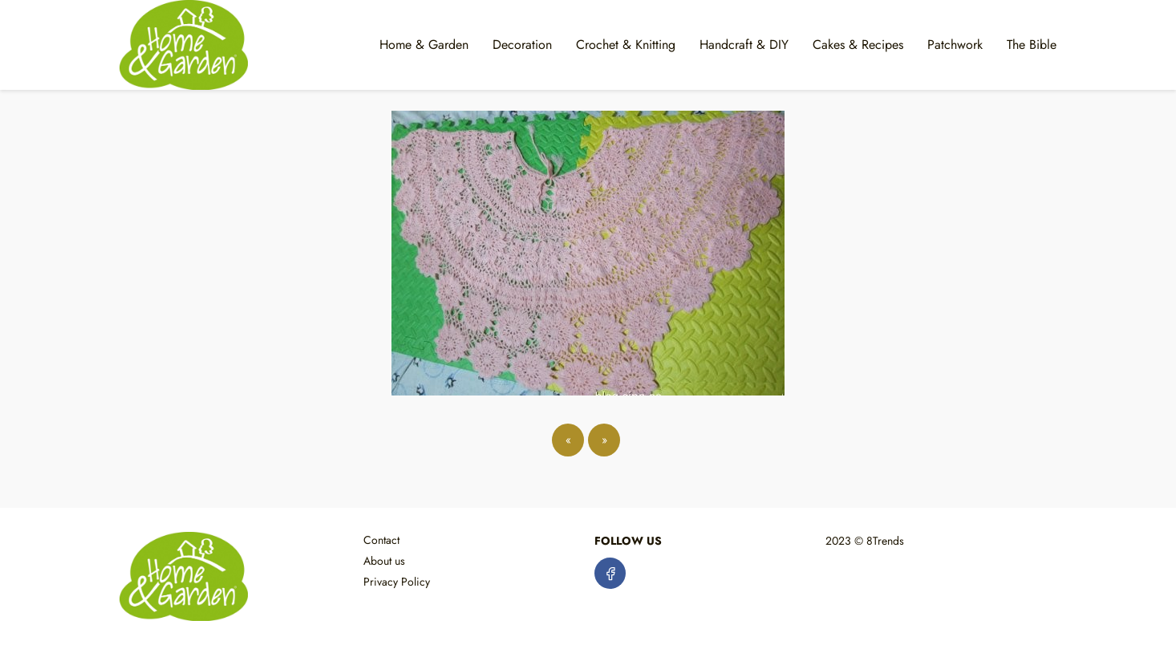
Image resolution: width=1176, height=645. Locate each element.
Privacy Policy (396, 582)
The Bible (1031, 44)
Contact (381, 540)
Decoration (522, 44)
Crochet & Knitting (625, 44)
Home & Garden (423, 44)
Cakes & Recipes (858, 44)
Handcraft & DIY (744, 44)
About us (384, 561)
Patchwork (955, 44)
